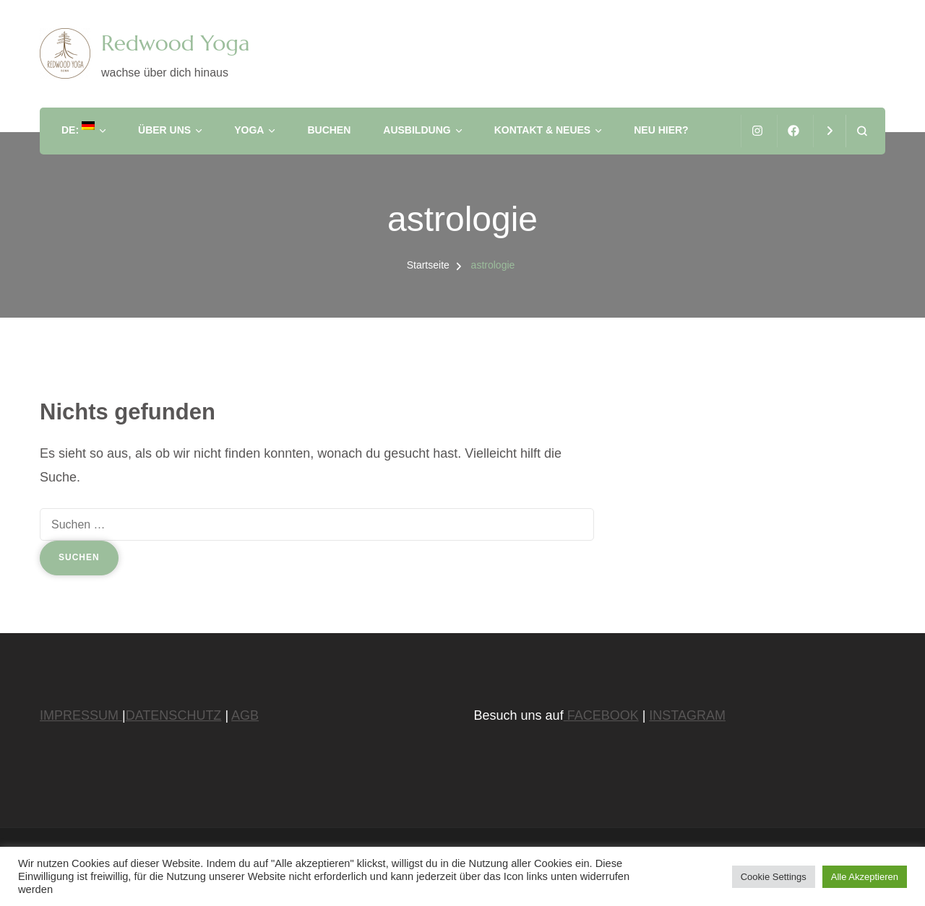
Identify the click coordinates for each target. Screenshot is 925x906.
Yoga (249, 130)
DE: (78, 128)
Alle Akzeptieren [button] (864, 876)
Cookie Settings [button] (773, 876)
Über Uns (164, 130)
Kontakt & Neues (542, 130)
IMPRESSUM (81, 715)
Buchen (328, 130)
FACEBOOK (601, 715)
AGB (245, 715)
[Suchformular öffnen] (862, 131)
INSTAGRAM (687, 715)
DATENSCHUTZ (174, 715)
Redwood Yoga (175, 43)
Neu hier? (661, 130)
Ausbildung (416, 130)
